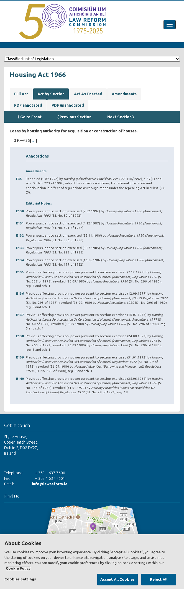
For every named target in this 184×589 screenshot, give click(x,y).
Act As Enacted (88, 94)
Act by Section (51, 94)
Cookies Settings (20, 579)
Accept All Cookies (117, 579)
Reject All (158, 579)
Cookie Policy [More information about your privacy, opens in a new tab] (18, 568)
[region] (92, 561)
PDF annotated (28, 105)
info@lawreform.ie (50, 484)
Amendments (124, 94)
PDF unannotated (68, 105)
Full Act (21, 94)
